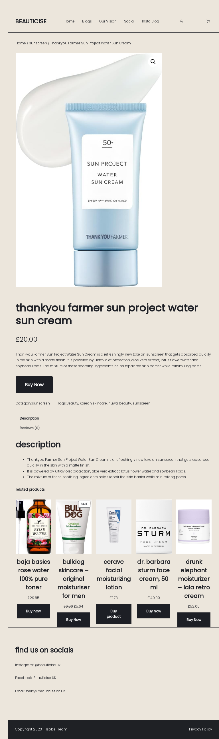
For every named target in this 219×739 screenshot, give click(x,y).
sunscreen (38, 43)
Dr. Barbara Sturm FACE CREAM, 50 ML (154, 574)
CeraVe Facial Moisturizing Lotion (113, 574)
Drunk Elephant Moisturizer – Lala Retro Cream (194, 579)
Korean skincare (93, 403)
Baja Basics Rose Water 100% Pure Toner (33, 574)
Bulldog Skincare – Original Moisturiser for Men (73, 579)
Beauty (72, 403)
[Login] (181, 21)
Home (69, 21)
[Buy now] (33, 611)
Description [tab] (29, 418)
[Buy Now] (73, 619)
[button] (153, 62)
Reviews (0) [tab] (30, 428)
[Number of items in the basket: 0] (208, 21)
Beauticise (30, 21)
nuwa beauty (119, 403)
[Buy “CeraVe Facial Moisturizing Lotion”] (114, 614)
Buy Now (34, 384)
